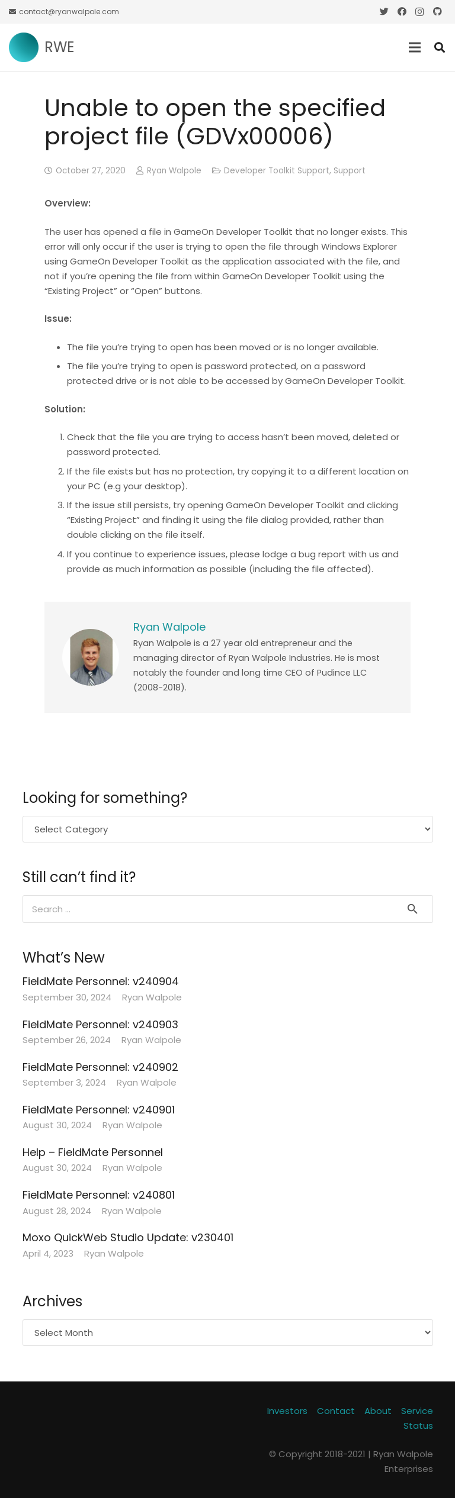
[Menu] (415, 47)
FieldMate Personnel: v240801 (99, 1194)
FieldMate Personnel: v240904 (101, 981)
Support (350, 170)
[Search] (439, 47)
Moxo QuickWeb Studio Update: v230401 (128, 1237)
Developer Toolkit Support (276, 170)
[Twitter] (384, 12)
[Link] (24, 47)
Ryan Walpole (174, 170)
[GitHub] (437, 12)
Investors (287, 1411)
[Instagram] (419, 12)
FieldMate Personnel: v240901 (99, 1109)
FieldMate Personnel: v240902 (100, 1067)
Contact (336, 1411)
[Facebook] (402, 12)
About (378, 1411)
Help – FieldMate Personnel (93, 1152)
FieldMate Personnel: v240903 (100, 1024)
